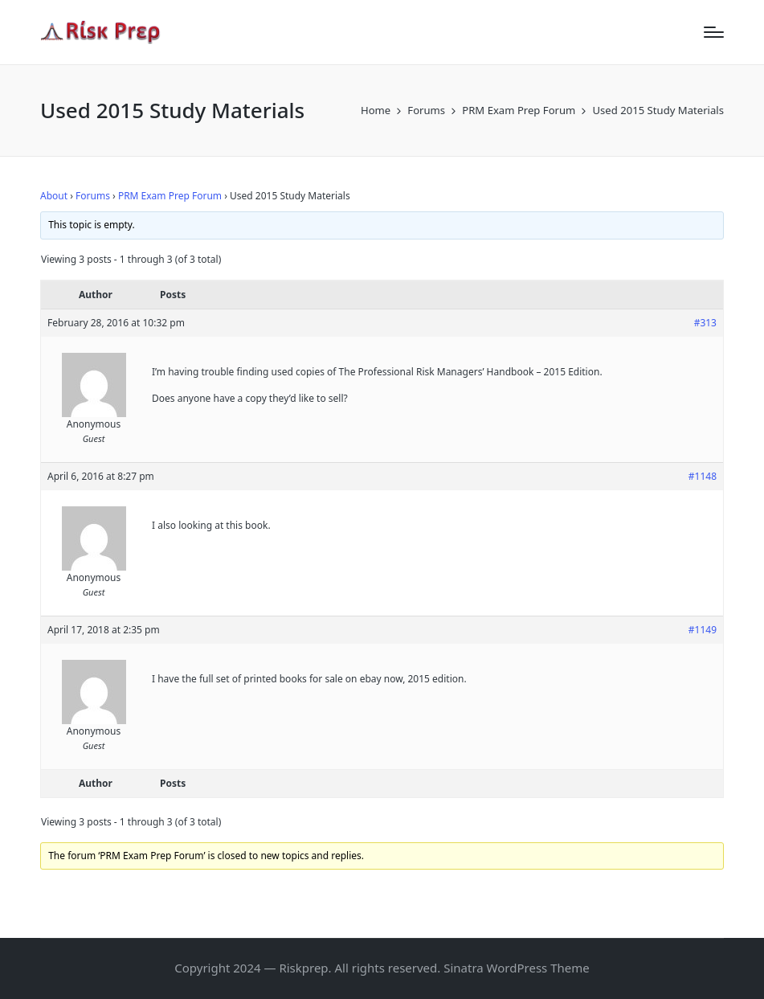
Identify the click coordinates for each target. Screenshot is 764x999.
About (53, 196)
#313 (705, 323)
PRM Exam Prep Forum (170, 196)
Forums (93, 196)
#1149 (702, 630)
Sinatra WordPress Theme (516, 968)
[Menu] (714, 32)
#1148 (702, 476)
